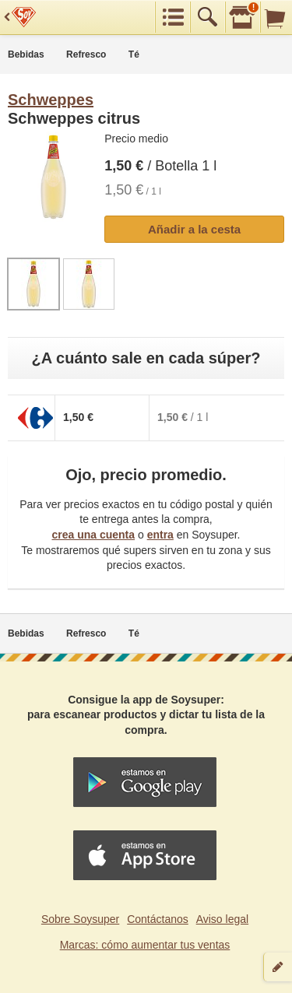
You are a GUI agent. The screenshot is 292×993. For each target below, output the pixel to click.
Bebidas (26, 54)
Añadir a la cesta (194, 229)
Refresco (86, 54)
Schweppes (50, 99)
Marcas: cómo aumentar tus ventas (145, 945)
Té (133, 54)
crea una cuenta (93, 534)
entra (160, 534)
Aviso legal (222, 919)
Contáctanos (157, 919)
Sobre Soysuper (80, 919)
